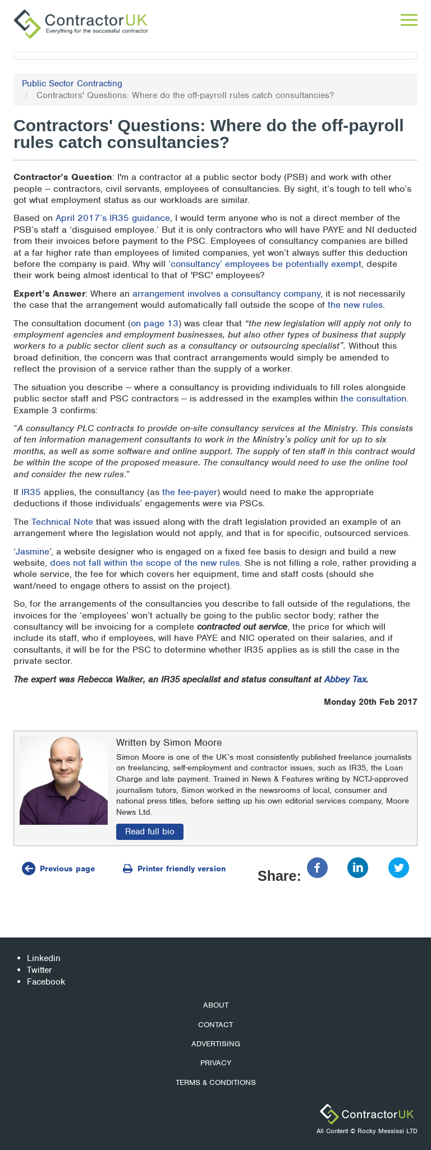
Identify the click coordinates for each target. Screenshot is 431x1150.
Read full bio (150, 831)
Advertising (215, 1044)
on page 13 (154, 323)
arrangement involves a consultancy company (226, 293)
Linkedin (44, 958)
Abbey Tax (345, 679)
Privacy (215, 1063)
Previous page (67, 868)
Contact (215, 1024)
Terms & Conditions (216, 1082)
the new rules (355, 305)
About (215, 1005)
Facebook (46, 981)
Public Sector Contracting (72, 83)
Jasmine (32, 551)
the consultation (373, 398)
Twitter (39, 970)
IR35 (31, 492)
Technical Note (62, 522)
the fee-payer (189, 492)
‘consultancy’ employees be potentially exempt (264, 264)
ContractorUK (367, 1114)
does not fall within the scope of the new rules (145, 563)
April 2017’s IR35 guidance (113, 218)
